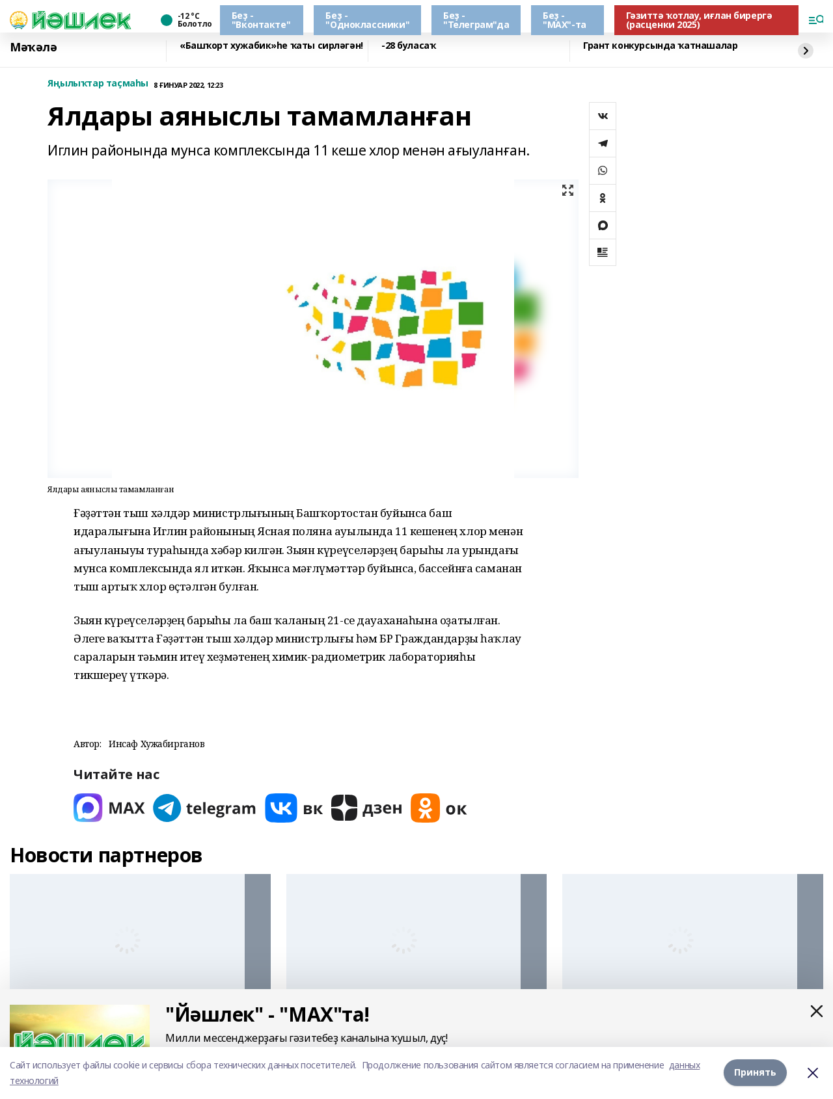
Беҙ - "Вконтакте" (261, 20)
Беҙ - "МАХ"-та (564, 20)
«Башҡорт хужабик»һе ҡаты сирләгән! (271, 45)
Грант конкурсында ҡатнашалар (660, 45)
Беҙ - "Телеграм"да (476, 20)
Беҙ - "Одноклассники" (367, 20)
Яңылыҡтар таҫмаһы (98, 83)
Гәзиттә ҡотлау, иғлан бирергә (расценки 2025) (699, 20)
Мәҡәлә (33, 47)
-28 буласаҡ (408, 45)
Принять (755, 1072)
